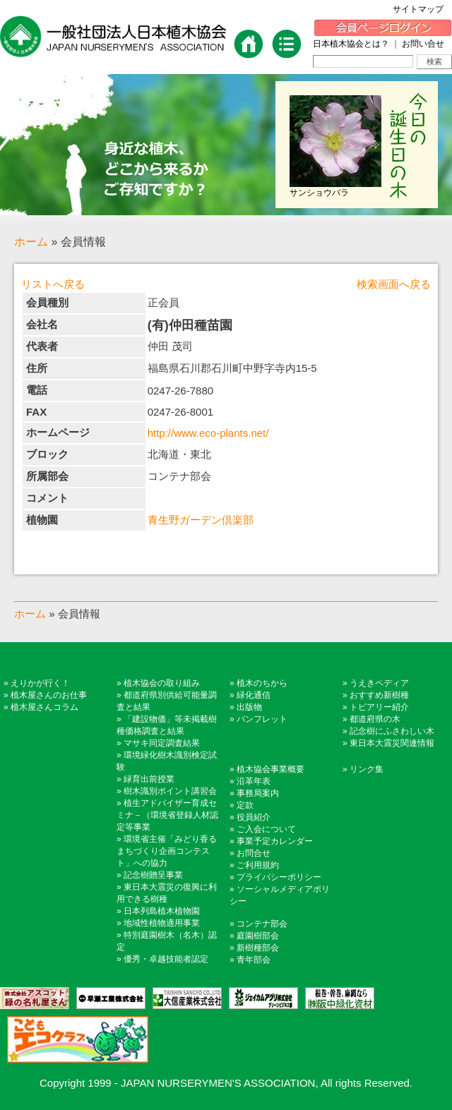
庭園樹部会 (258, 936)
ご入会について (266, 829)
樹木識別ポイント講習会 (170, 791)
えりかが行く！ (40, 683)
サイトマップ (422, 9)
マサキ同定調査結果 (162, 743)
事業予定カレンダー (275, 841)
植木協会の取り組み (162, 683)
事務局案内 (258, 793)
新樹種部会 (258, 948)
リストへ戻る (53, 284)
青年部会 (253, 960)
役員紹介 (253, 817)
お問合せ (253, 853)
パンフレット (262, 719)
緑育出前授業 (149, 779)
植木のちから (262, 683)
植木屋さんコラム (44, 707)
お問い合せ (423, 44)
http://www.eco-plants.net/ (208, 433)
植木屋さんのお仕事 (49, 695)
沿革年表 (253, 781)
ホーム (31, 242)
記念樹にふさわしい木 (392, 731)
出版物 (249, 707)
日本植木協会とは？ (351, 44)
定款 (245, 805)
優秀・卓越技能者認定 (166, 959)
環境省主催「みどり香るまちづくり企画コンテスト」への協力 (167, 851)
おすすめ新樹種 (379, 695)
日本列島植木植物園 (162, 911)
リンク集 (366, 769)
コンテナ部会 (262, 924)
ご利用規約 (258, 865)
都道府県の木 (375, 719)
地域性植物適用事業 (162, 923)
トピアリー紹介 (379, 707)
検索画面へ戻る (394, 284)
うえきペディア (379, 683)
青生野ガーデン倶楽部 (201, 520)
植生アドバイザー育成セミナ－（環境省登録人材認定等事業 (167, 815)
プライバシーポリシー (279, 877)
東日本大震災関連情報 (392, 743)
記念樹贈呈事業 (153, 875)
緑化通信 (253, 695)
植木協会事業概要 (270, 769)
